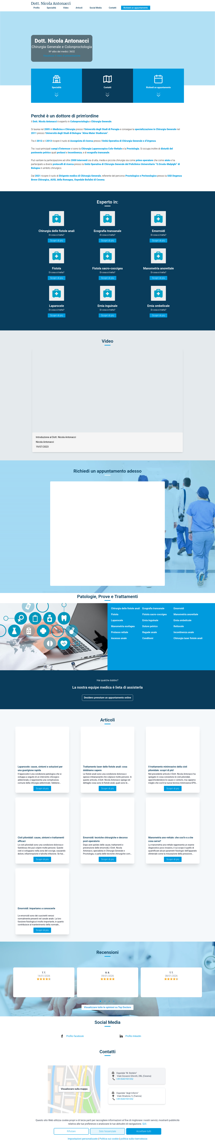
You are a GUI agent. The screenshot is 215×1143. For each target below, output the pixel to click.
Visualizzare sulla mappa (74, 1089)
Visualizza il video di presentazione (61, 55)
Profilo (36, 8)
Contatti (112, 8)
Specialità (51, 8)
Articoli (79, 8)
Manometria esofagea (123, 626)
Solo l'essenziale (107, 1131)
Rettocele (178, 626)
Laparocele (117, 620)
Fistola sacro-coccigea (154, 614)
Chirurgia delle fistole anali (125, 608)
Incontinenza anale (183, 632)
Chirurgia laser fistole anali (187, 638)
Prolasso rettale (119, 632)
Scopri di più (56, 240)
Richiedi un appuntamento (135, 8)
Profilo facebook (75, 1036)
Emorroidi (178, 608)
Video (66, 8)
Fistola (114, 614)
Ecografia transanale (153, 608)
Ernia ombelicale (182, 620)
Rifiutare (71, 1131)
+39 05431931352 (124, 1079)
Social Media (96, 8)
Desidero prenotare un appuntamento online (107, 697)
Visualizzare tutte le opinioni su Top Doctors (107, 1007)
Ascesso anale (119, 638)
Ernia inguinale (150, 620)
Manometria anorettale (185, 614)
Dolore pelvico (150, 626)
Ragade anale (149, 632)
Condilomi (147, 638)
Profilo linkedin (133, 1036)
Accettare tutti (143, 1131)
